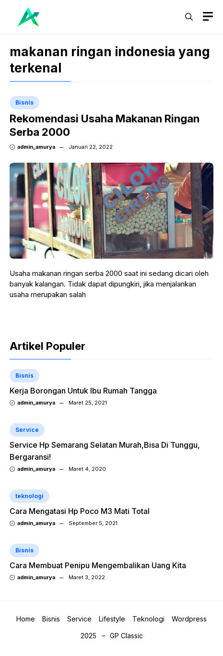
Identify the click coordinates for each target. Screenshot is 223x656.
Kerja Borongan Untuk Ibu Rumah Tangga (83, 390)
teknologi (29, 496)
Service (27, 429)
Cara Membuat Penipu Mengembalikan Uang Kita (98, 565)
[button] (189, 17)
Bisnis (24, 102)
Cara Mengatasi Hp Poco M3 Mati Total (80, 511)
